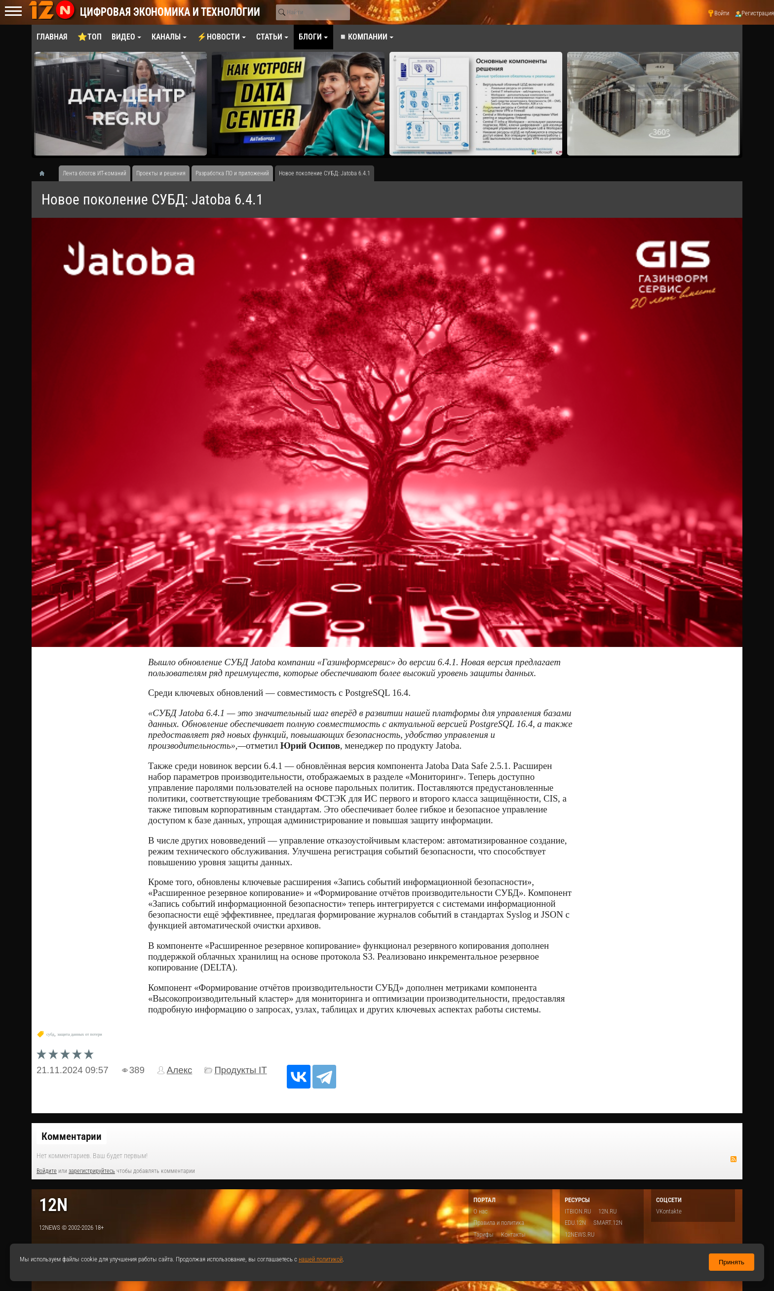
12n (53, 1204)
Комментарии (71, 1136)
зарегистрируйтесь (92, 1171)
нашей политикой (321, 1259)
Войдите (47, 1171)
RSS (733, 1159)
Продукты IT (240, 1070)
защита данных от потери (79, 1034)
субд (50, 1034)
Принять (731, 1262)
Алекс (180, 1070)
